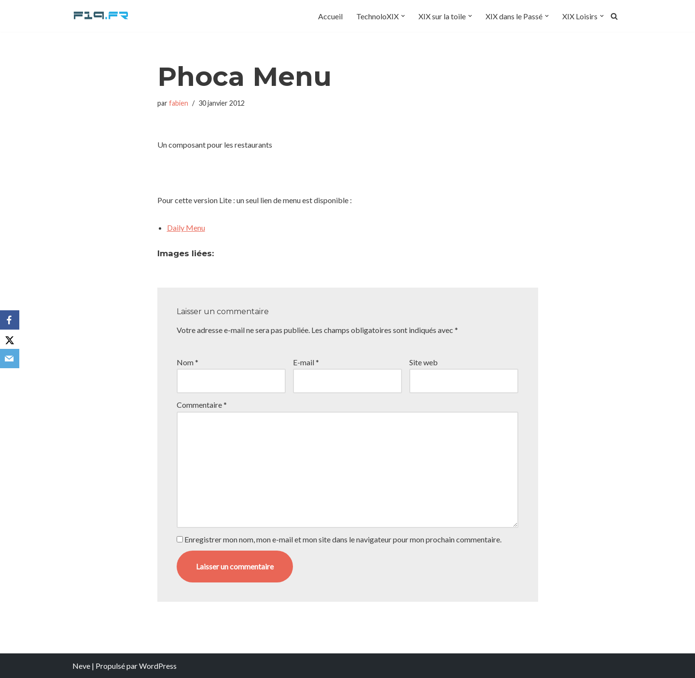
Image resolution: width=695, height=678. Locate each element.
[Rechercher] (614, 16)
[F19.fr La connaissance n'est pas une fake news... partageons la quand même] (101, 16)
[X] (9, 339)
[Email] (9, 358)
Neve (81, 665)
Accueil (330, 16)
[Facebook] (9, 320)
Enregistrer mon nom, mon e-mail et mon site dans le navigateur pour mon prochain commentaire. (342, 539)
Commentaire (202, 404)
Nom (187, 362)
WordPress (158, 665)
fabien (178, 103)
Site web (423, 362)
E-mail (306, 362)
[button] (403, 16)
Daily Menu (186, 227)
